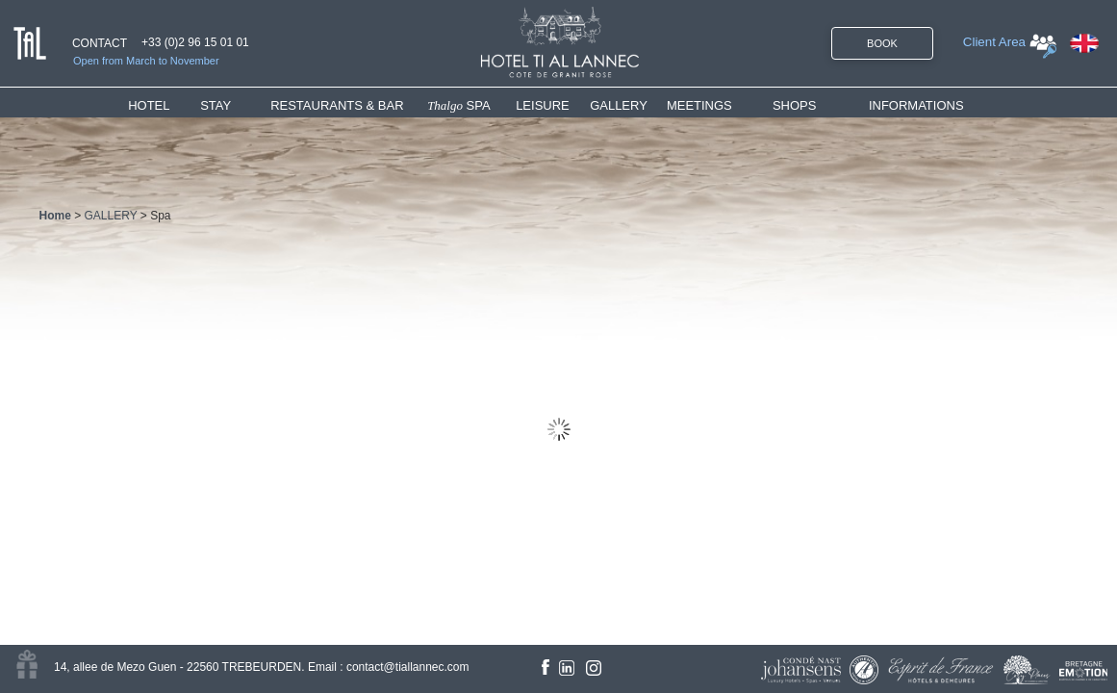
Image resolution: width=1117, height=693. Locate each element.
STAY (215, 105)
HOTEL (152, 105)
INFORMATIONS (916, 105)
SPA (459, 105)
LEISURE (543, 105)
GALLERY (618, 105)
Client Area (994, 42)
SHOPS (795, 105)
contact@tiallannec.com (408, 667)
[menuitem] (164, 105)
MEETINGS (699, 105)
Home (55, 215)
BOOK (882, 43)
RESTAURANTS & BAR (336, 105)
